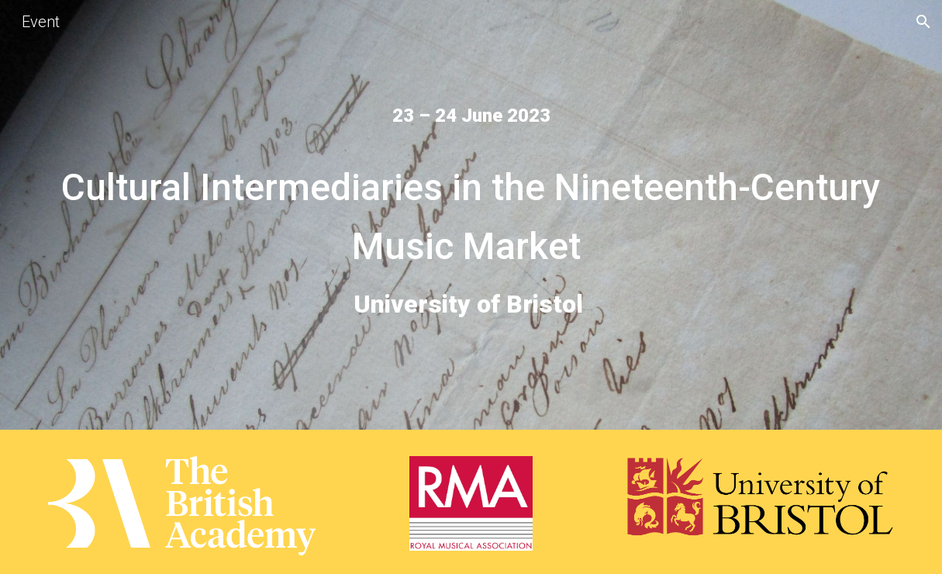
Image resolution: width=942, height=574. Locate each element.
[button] (923, 21)
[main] (471, 115)
